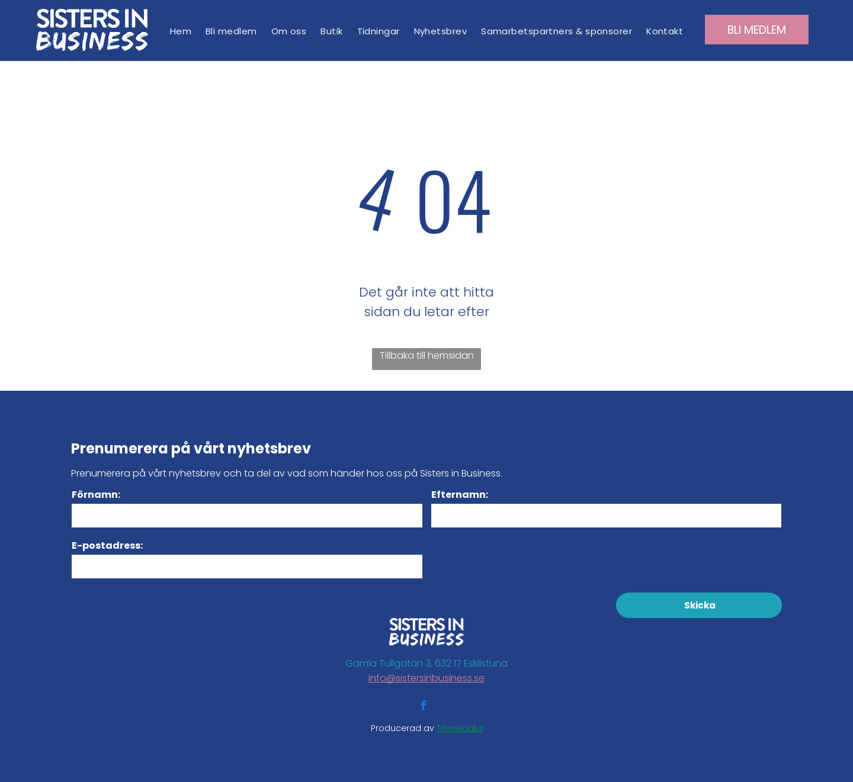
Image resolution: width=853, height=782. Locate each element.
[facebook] (423, 707)
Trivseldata (460, 728)
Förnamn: (96, 494)
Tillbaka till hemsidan (427, 355)
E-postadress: (107, 545)
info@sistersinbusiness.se (426, 678)
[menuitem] (180, 31)
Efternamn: (459, 494)
